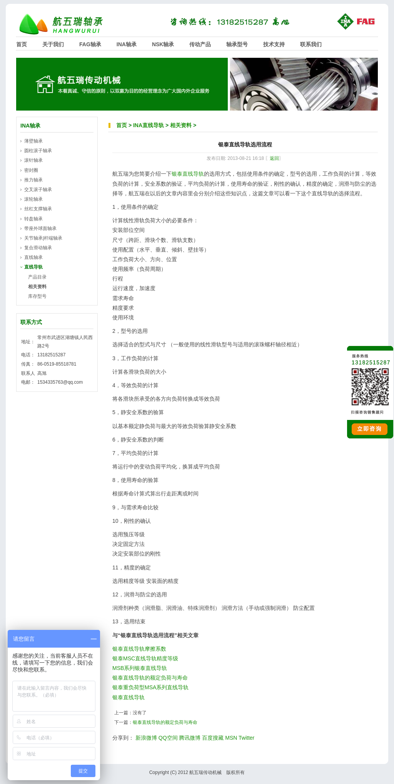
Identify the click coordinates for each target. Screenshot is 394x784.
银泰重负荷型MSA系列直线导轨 (150, 687)
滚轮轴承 (33, 199)
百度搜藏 (213, 738)
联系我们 (311, 44)
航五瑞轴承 (66, 24)
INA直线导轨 (148, 125)
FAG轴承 (90, 44)
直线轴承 (33, 257)
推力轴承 (33, 180)
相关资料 (181, 125)
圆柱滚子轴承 (38, 150)
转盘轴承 (33, 219)
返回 (274, 158)
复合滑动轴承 (38, 247)
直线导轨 (33, 267)
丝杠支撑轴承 (38, 209)
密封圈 (31, 170)
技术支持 (274, 44)
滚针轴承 (33, 160)
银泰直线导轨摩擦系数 (139, 649)
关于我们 (53, 44)
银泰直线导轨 (188, 174)
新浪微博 (146, 738)
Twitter (246, 738)
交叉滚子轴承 (38, 189)
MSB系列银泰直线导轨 (139, 668)
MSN (231, 738)
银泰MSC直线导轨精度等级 (145, 658)
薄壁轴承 (33, 141)
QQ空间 (168, 738)
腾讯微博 (189, 738)
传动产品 (200, 44)
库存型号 (37, 296)
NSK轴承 (163, 44)
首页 (21, 44)
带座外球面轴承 (40, 228)
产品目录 (37, 277)
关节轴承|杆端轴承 (43, 238)
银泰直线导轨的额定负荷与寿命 (150, 678)
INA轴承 (127, 44)
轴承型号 (237, 44)
